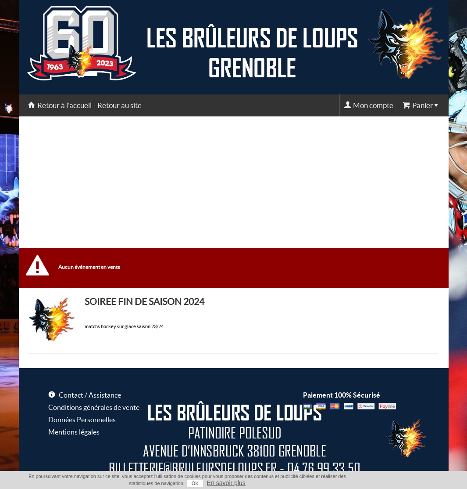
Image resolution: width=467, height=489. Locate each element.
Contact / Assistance (90, 395)
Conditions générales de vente (93, 407)
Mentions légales (74, 432)
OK (195, 483)
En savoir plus (226, 482)
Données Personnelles (82, 420)
